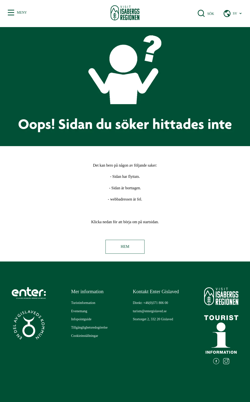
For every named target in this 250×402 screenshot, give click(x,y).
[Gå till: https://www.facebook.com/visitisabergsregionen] (216, 362)
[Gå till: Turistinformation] (83, 303)
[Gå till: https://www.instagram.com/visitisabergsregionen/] (226, 362)
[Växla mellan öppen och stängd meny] (11, 13)
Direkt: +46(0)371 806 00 (150, 303)
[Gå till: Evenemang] (79, 311)
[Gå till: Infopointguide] (81, 319)
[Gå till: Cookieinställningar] (84, 336)
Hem (125, 246)
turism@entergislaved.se (150, 311)
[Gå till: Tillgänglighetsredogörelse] (89, 328)
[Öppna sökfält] (201, 13)
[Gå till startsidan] (125, 13)
